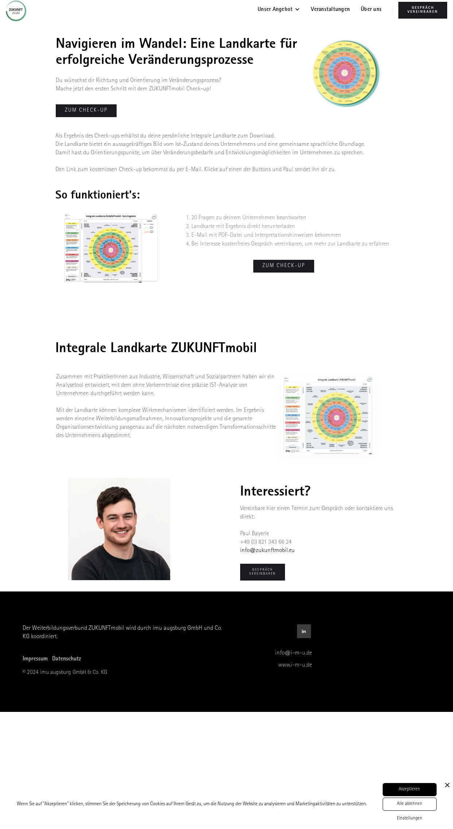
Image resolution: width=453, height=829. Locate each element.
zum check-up (86, 110)
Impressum (35, 659)
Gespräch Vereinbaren (422, 10)
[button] (279, 10)
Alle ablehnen (409, 804)
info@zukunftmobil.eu (267, 551)
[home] (18, 11)
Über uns (371, 10)
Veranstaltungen (330, 10)
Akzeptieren (409, 789)
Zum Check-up (283, 266)
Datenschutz (66, 659)
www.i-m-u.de (295, 665)
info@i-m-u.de (293, 653)
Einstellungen (409, 818)
